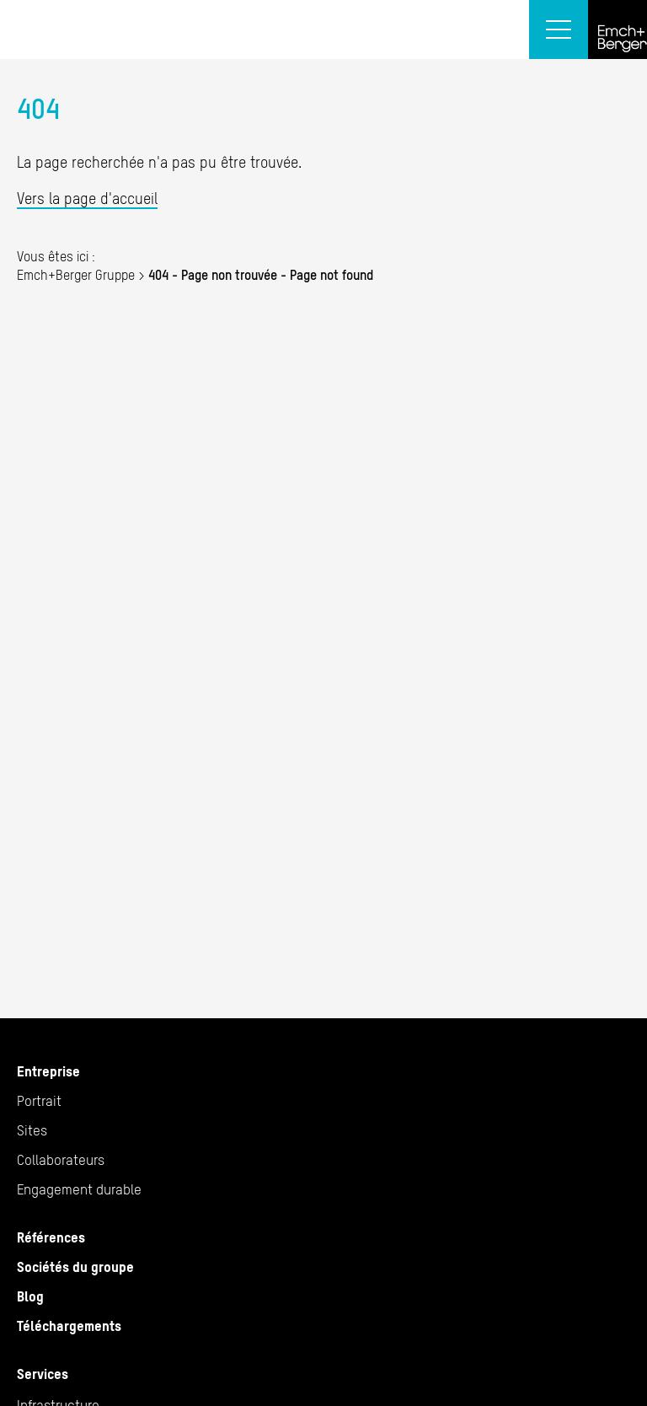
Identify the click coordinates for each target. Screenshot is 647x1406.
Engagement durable (79, 1189)
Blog (30, 1296)
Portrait (39, 1100)
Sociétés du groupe (75, 1266)
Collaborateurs (60, 1159)
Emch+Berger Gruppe (76, 274)
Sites (32, 1130)
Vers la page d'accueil (87, 198)
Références (51, 1237)
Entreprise (48, 1071)
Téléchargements (69, 1325)
